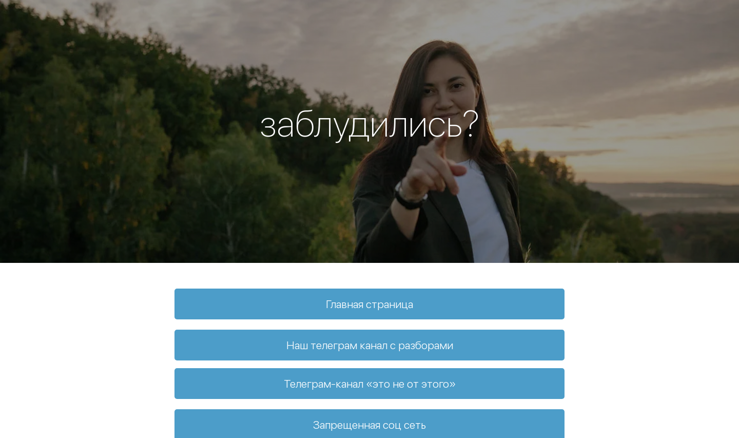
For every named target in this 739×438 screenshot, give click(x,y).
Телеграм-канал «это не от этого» (370, 383)
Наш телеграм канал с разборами (369, 345)
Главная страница (369, 304)
